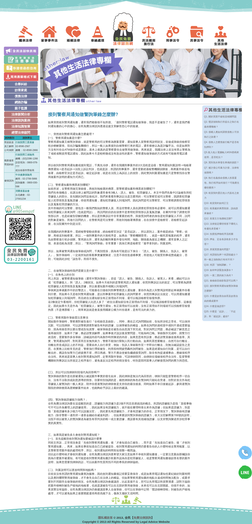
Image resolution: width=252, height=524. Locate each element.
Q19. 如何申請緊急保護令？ (218, 270)
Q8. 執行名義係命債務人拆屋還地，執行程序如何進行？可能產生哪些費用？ (221, 183)
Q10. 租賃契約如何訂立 (216, 203)
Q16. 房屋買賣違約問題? (217, 249)
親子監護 (21, 108)
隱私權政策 (105, 517)
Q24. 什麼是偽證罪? (214, 306)
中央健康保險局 (23, 174)
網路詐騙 (21, 102)
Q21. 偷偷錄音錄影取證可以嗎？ (221, 280)
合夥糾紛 (21, 84)
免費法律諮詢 (142, 517)
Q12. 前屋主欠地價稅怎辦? (218, 218)
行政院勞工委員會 (24, 142)
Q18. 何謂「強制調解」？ (217, 264)
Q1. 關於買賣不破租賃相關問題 (220, 116)
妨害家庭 (21, 90)
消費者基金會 (22, 191)
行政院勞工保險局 (24, 154)
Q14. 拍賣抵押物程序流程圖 (218, 234)
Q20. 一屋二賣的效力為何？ (218, 275)
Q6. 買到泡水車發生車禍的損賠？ (221, 162)
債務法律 (21, 96)
